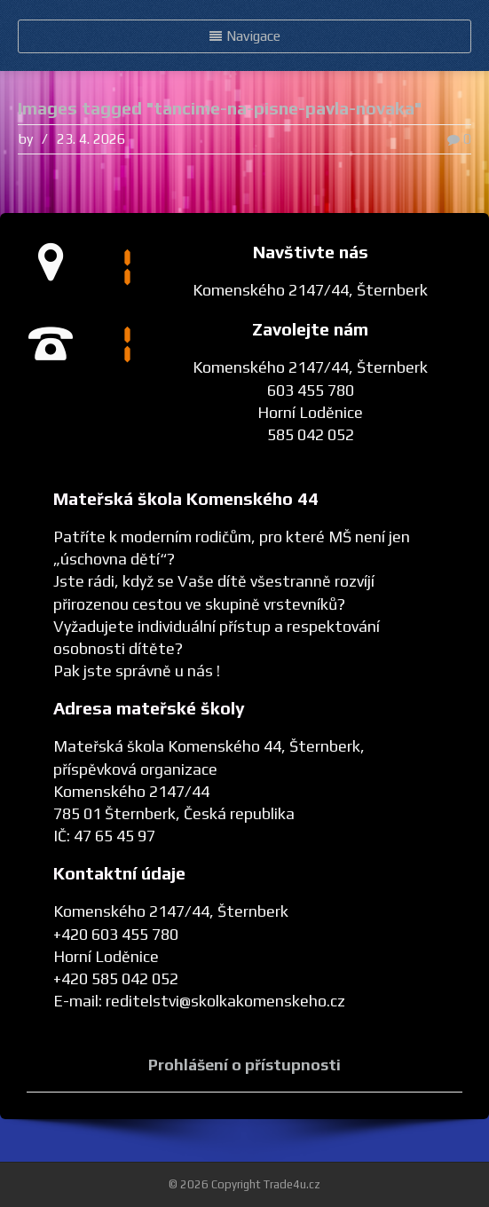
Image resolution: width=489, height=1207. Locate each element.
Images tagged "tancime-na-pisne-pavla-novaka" (220, 108)
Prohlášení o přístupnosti (244, 1064)
